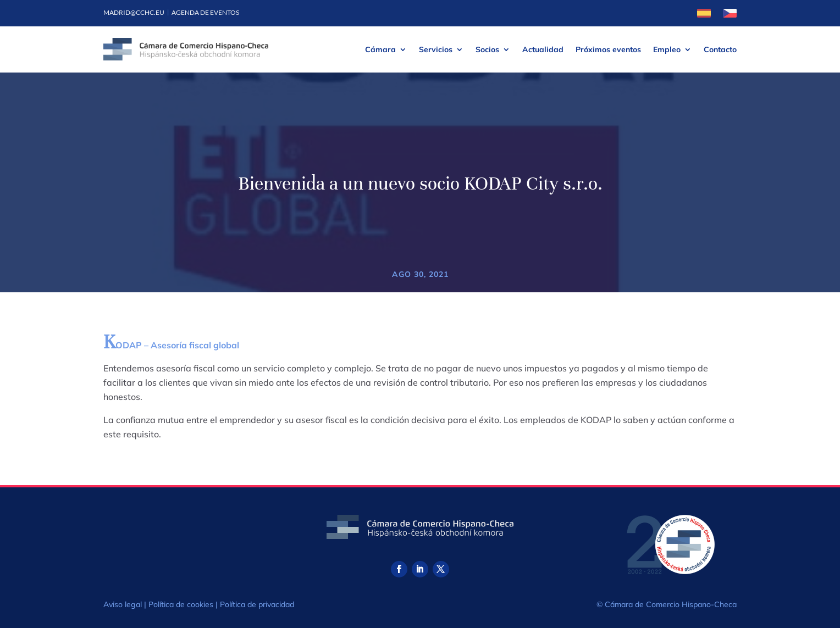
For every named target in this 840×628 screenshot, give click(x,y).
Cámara (380, 49)
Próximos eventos (608, 49)
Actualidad (542, 49)
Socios (487, 49)
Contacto (720, 49)
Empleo (667, 49)
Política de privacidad (257, 604)
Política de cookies (180, 604)
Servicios (435, 49)
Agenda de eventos (205, 12)
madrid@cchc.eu (133, 12)
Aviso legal (122, 604)
